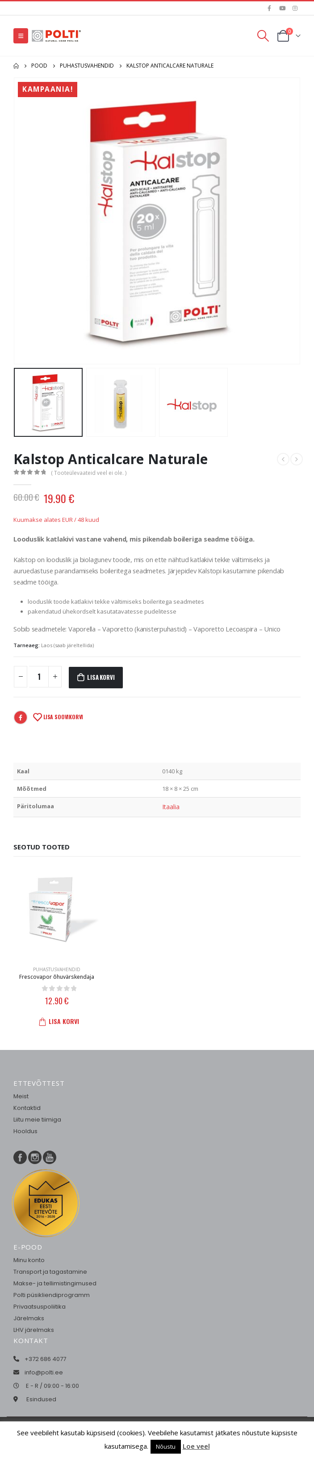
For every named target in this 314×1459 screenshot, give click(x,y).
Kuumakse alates (56, 520)
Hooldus (25, 1131)
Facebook (20, 717)
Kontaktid (27, 1108)
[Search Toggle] (263, 36)
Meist (21, 1096)
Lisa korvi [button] (61, 1021)
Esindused (41, 1399)
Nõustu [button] (166, 1446)
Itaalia (171, 806)
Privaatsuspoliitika (39, 1306)
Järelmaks (28, 1318)
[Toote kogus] (39, 676)
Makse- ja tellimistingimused (54, 1283)
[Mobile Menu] (20, 35)
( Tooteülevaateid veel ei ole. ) (88, 473)
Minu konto (29, 1260)
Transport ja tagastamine (50, 1271)
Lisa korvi (100, 677)
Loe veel (196, 1446)
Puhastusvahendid (56, 969)
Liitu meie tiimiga (37, 1119)
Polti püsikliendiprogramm (51, 1295)
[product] (56, 910)
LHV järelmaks (33, 1330)
